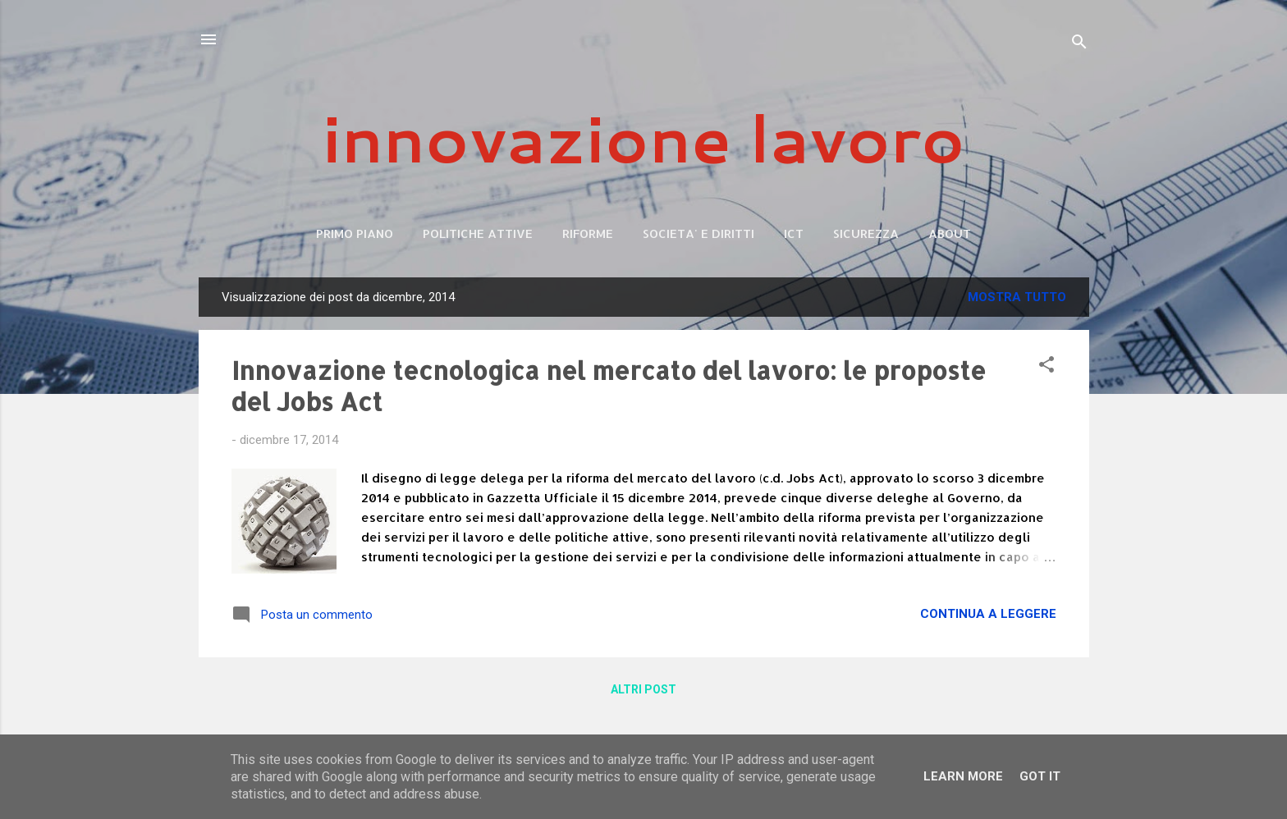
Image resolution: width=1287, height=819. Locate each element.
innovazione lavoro (644, 137)
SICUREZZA (866, 233)
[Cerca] (1079, 45)
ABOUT (949, 233)
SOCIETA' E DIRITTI (698, 233)
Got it (1039, 776)
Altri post (643, 689)
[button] (1046, 367)
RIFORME (587, 233)
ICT (794, 233)
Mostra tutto (1017, 297)
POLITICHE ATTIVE (478, 233)
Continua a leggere (988, 613)
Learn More (963, 776)
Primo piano (354, 233)
